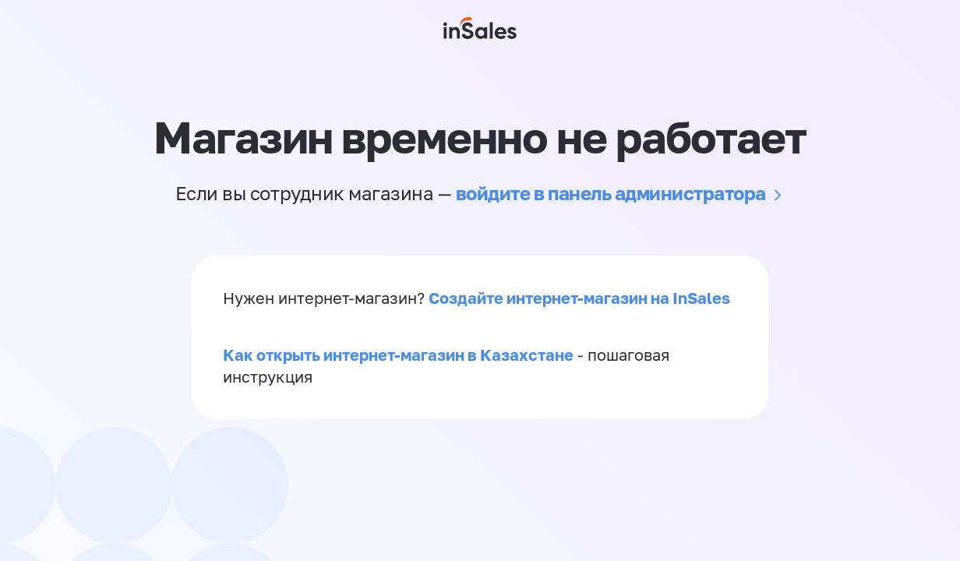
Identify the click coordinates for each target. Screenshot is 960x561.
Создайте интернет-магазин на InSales (579, 297)
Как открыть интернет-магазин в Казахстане (398, 354)
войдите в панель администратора (611, 193)
